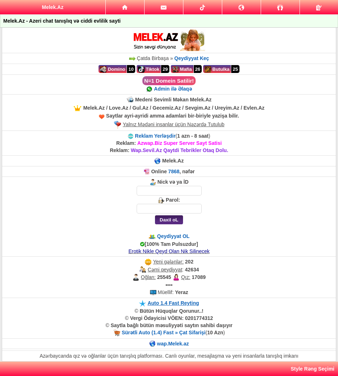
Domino (112, 69)
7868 (173, 171)
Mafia (182, 69)
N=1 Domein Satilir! (169, 81)
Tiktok (149, 69)
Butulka (217, 69)
